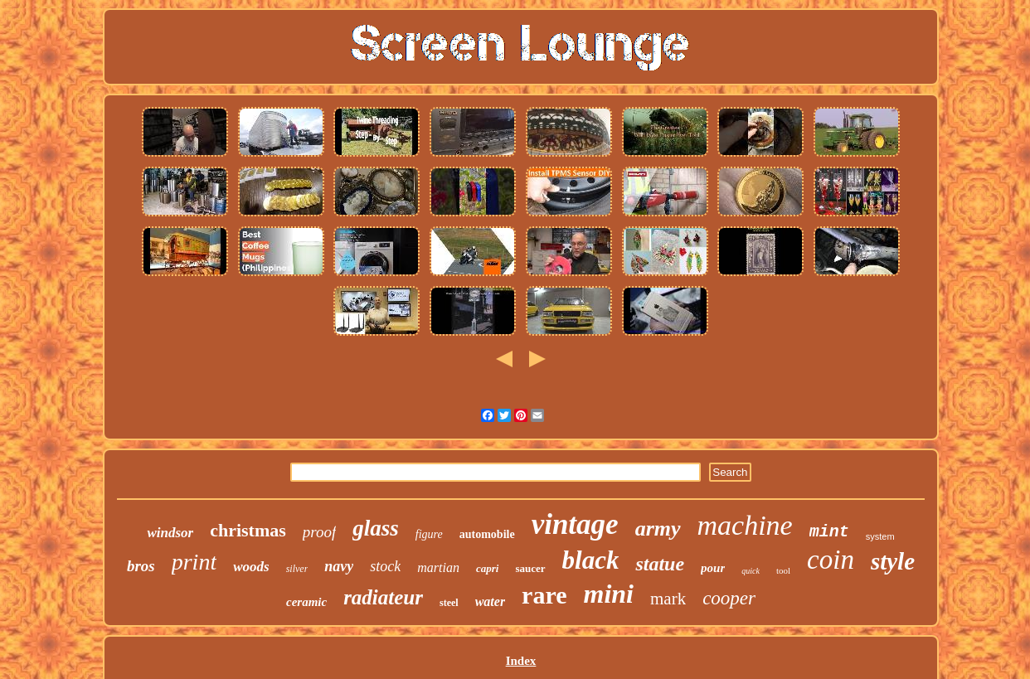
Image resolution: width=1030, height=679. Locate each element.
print (194, 562)
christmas (248, 530)
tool (783, 570)
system (880, 536)
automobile (487, 534)
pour (713, 568)
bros (141, 566)
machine (745, 525)
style (893, 561)
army (658, 529)
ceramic (306, 602)
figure (429, 534)
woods (251, 567)
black (590, 560)
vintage (575, 524)
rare (544, 595)
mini (609, 594)
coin (830, 560)
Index (521, 660)
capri (487, 568)
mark (668, 599)
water (490, 601)
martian (438, 567)
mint (829, 531)
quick (750, 570)
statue (659, 564)
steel (449, 603)
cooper (728, 598)
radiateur (383, 597)
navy (338, 566)
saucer (530, 568)
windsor (170, 533)
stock (385, 566)
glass (375, 528)
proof (319, 532)
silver (297, 569)
